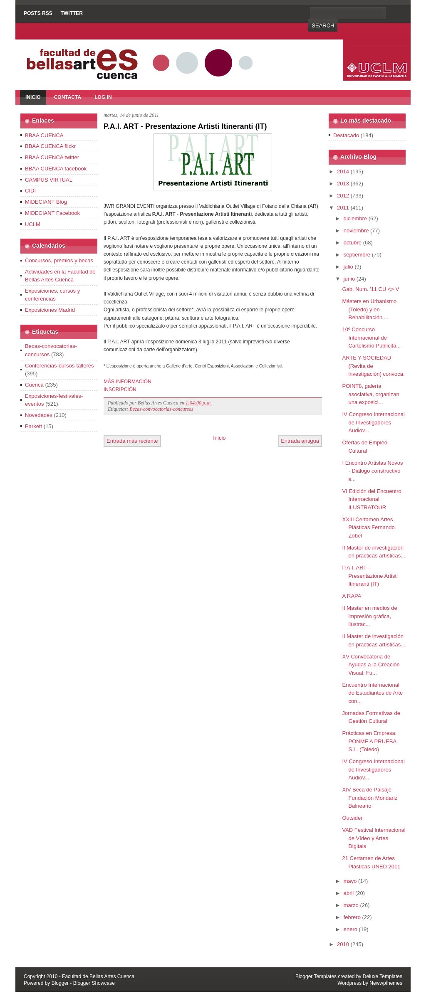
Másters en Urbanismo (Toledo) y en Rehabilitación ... (369, 309)
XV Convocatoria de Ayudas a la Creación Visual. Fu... (370, 664)
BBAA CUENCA (44, 135)
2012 (343, 195)
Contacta (68, 97)
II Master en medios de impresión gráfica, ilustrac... (369, 616)
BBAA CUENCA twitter (52, 157)
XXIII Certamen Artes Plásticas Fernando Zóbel (368, 527)
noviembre (356, 230)
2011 (343, 208)
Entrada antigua (300, 441)
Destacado (346, 135)
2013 (343, 183)
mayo (350, 881)
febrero (352, 917)
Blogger (60, 983)
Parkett (33, 426)
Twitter (72, 13)
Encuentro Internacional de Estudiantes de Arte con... (372, 693)
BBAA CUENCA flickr (50, 146)
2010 (343, 944)
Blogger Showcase (94, 983)
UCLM (32, 224)
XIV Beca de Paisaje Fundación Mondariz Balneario (369, 797)
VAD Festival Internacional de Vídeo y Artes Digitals (373, 838)
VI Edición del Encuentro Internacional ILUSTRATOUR (371, 499)
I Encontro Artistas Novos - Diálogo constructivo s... (372, 471)
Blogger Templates (316, 976)
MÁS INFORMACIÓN (127, 382)
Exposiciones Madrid (50, 310)
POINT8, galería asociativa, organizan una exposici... (370, 394)
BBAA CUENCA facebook (56, 168)
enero (350, 929)
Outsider (352, 818)
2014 (343, 171)
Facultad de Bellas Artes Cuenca (98, 976)
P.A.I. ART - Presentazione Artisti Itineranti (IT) (185, 126)
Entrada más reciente (132, 441)
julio (348, 267)
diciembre (355, 218)
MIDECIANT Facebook (52, 213)
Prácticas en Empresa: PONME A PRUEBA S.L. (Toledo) (369, 741)
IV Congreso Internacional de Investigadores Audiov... (373, 422)
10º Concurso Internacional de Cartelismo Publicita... (371, 337)
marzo (351, 905)
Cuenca (34, 385)
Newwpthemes (385, 983)
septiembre (357, 254)
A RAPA (351, 596)
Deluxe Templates (382, 976)
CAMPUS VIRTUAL (48, 180)
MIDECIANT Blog (46, 202)
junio (349, 279)
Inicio (33, 97)
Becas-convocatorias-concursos (161, 409)
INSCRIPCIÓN (120, 389)
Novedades (38, 415)
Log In (102, 97)
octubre (353, 242)
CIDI (30, 190)
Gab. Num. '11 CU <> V (370, 289)
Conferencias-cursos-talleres (59, 365)
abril (349, 893)
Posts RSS (38, 13)
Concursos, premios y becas (59, 260)
